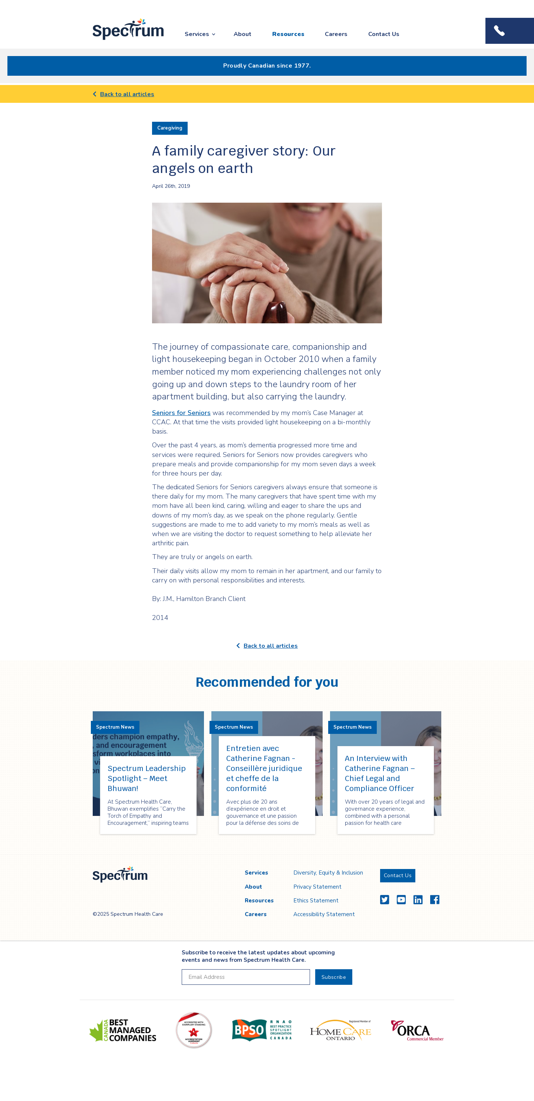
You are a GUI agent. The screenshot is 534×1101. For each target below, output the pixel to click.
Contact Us (383, 34)
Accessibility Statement (324, 914)
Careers (336, 34)
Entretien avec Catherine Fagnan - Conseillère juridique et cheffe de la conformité (264, 768)
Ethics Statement (316, 900)
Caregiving (169, 128)
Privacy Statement (317, 887)
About (242, 34)
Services (197, 34)
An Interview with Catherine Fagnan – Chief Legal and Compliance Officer (380, 773)
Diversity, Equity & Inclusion (328, 872)
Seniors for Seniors (181, 412)
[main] (267, 470)
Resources (288, 34)
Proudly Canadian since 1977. (267, 66)
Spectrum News (115, 727)
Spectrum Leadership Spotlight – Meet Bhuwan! (147, 778)
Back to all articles (123, 94)
